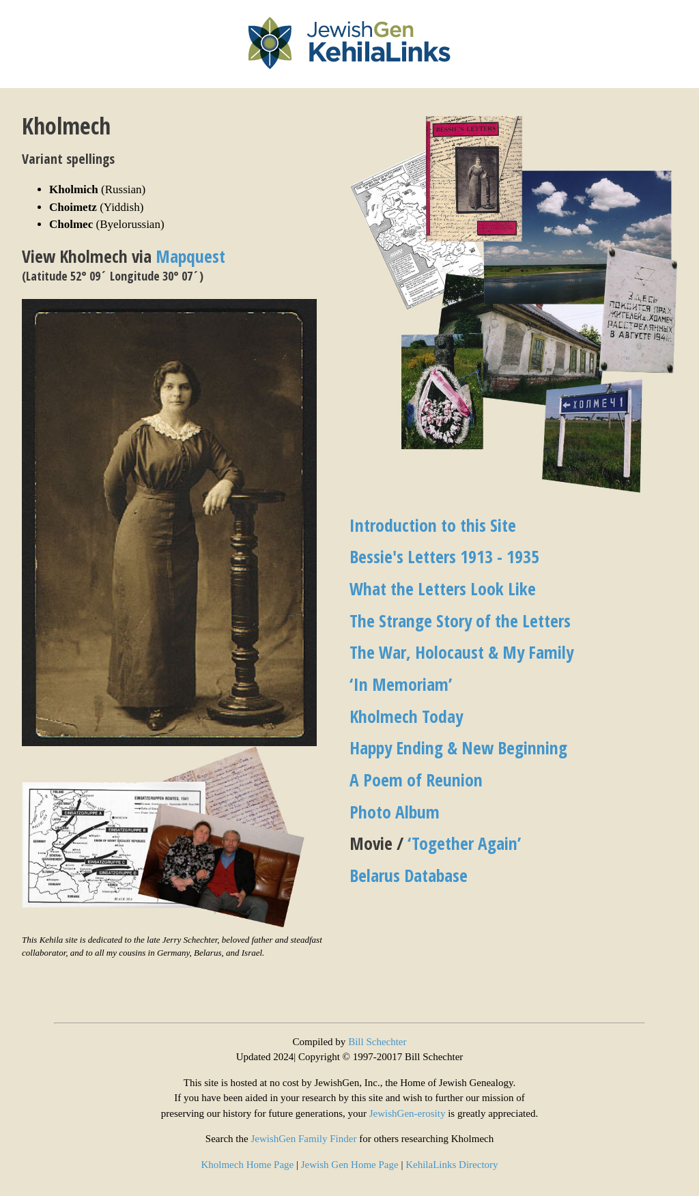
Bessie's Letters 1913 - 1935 (444, 556)
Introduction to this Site (433, 525)
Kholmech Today (406, 716)
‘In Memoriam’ (401, 684)
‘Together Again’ (464, 843)
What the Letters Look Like (443, 588)
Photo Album (395, 811)
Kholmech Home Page (247, 1164)
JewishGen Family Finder (303, 1138)
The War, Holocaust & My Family (461, 652)
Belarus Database (409, 875)
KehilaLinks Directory (451, 1164)
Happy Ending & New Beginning (458, 747)
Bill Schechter (377, 1041)
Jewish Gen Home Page (350, 1164)
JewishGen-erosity (407, 1113)
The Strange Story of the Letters (460, 620)
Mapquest (190, 256)
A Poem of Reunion (416, 779)
